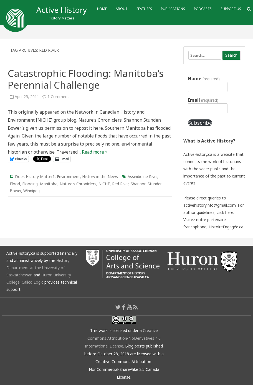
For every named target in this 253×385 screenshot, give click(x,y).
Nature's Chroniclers (78, 183)
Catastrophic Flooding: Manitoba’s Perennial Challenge (86, 79)
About (122, 8)
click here (225, 212)
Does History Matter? (35, 176)
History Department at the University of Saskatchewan (37, 268)
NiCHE (104, 183)
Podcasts (203, 8)
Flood (15, 183)
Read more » (94, 152)
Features (144, 8)
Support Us (231, 8)
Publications (173, 8)
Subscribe (200, 122)
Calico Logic (32, 282)
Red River (120, 183)
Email (203, 100)
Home (102, 8)
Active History (61, 10)
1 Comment (58, 96)
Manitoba (48, 183)
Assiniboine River (142, 176)
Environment (68, 176)
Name (203, 78)
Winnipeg (31, 190)
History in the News (100, 176)
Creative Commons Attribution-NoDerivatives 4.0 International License (123, 338)
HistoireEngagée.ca (226, 226)
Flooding (30, 183)
